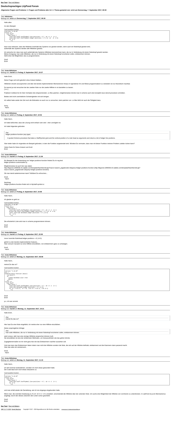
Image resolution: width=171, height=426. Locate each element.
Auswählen (10, 29)
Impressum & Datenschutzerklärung (71, 424)
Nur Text (4, 2)
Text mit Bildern (14, 2)
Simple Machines (16, 424)
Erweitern (16, 29)
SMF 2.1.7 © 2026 (6, 424)
